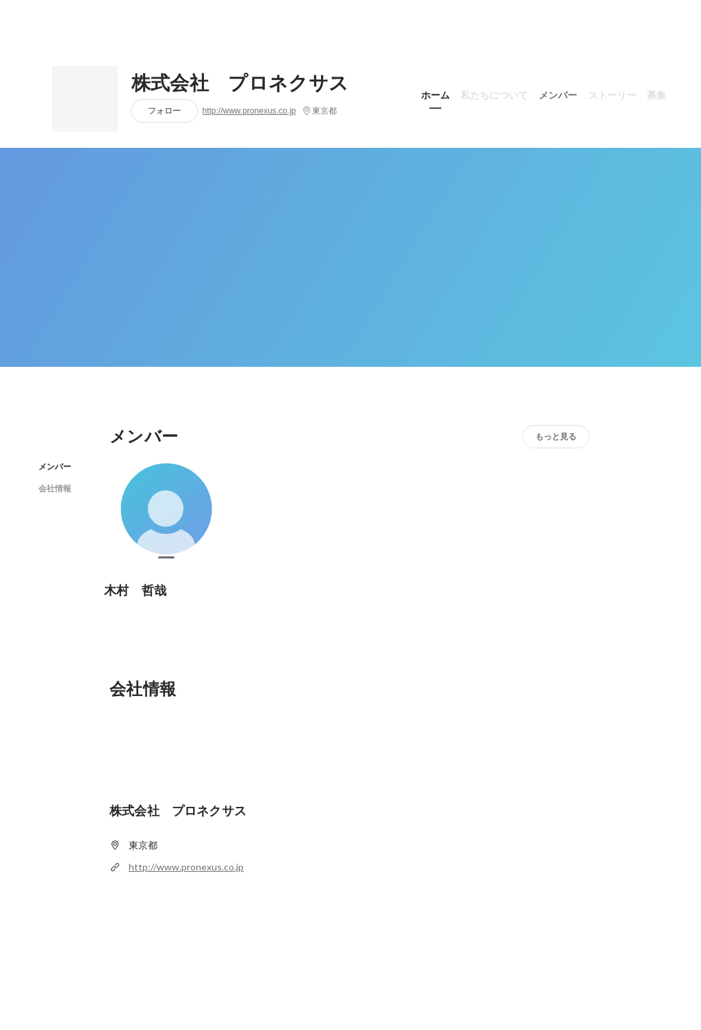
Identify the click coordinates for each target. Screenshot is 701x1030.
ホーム (435, 95)
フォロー (164, 110)
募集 (656, 95)
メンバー (558, 95)
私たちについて (494, 95)
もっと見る (555, 436)
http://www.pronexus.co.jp (249, 111)
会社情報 (54, 488)
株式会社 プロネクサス (240, 83)
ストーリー (612, 95)
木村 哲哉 (135, 590)
